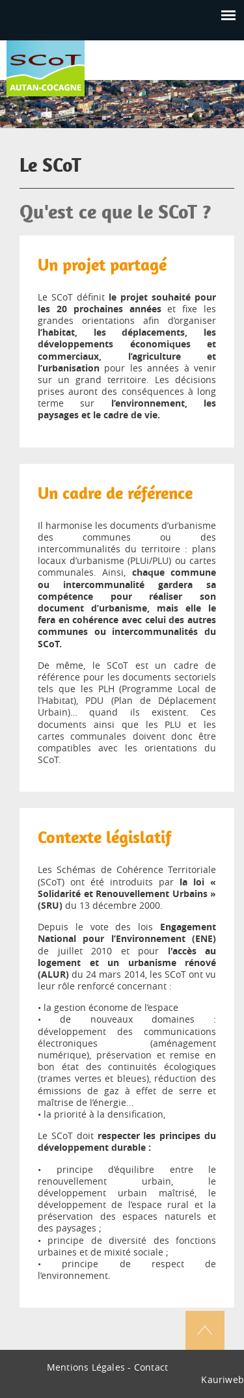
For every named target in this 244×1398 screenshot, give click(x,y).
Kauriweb (222, 1379)
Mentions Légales (86, 1367)
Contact (151, 1367)
